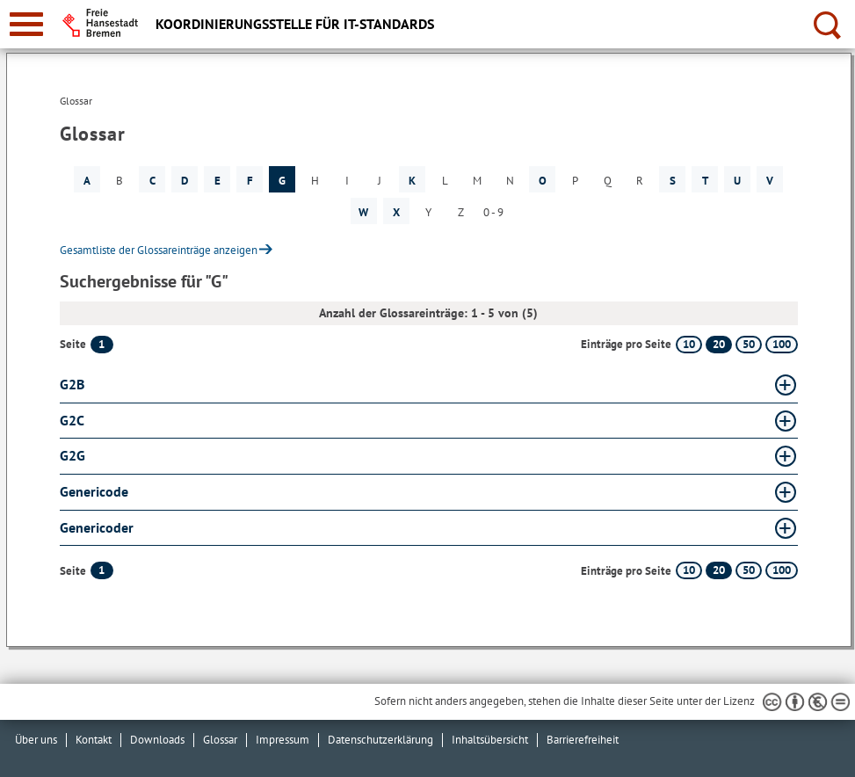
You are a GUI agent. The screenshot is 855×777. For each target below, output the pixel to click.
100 (781, 344)
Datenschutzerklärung (380, 739)
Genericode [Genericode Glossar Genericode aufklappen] (94, 491)
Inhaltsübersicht (490, 739)
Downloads (157, 739)
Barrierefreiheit (583, 739)
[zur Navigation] (26, 24)
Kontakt (94, 739)
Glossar (220, 739)
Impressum (282, 739)
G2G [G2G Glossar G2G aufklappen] (72, 455)
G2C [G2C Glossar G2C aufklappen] (72, 420)
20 (719, 344)
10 (689, 344)
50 (749, 344)
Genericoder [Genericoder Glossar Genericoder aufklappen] (97, 527)
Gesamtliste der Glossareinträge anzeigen (158, 250)
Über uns (36, 739)
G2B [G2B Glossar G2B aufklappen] (72, 384)
